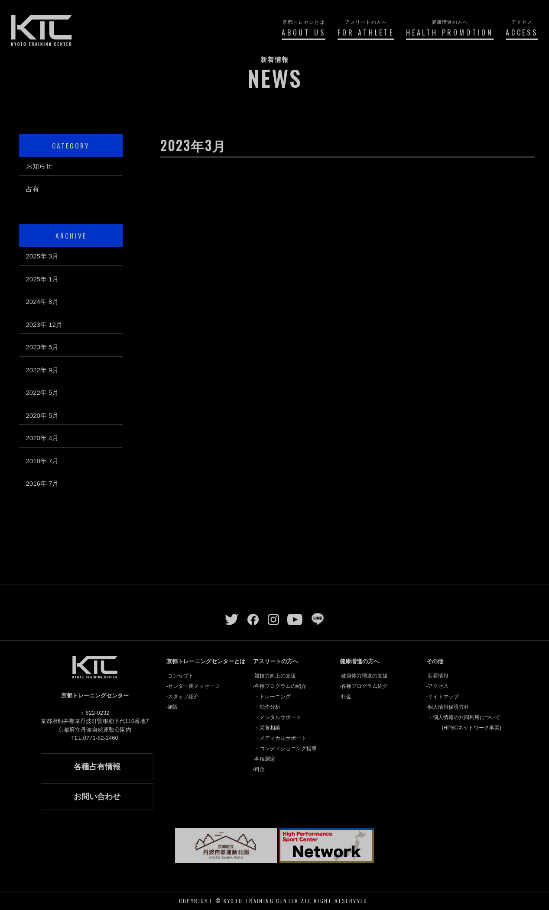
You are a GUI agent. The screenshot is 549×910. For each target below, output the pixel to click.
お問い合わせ (97, 796)
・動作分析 (267, 707)
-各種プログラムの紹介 (280, 686)
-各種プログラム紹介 (364, 686)
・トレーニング (272, 697)
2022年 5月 (42, 392)
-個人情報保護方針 (448, 707)
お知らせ (39, 166)
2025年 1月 (42, 279)
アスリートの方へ (275, 661)
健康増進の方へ (359, 661)
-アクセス (437, 686)
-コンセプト (180, 676)
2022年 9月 (42, 370)
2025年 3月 (42, 256)
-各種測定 (264, 759)
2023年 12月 (44, 324)
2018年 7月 (42, 461)
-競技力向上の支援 (274, 676)
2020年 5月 (42, 415)
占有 (32, 189)
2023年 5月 (42, 347)
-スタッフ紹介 (182, 697)
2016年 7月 (42, 483)
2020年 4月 (42, 438)
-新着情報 (437, 676)
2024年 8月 (42, 301)
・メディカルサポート (280, 738)
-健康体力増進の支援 (364, 676)
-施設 (172, 707)
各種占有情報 (97, 766)
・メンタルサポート (277, 717)
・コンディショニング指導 (285, 748)
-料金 (259, 769)
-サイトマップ (442, 697)
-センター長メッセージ (193, 686)
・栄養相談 (267, 728)
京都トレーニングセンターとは (205, 661)
